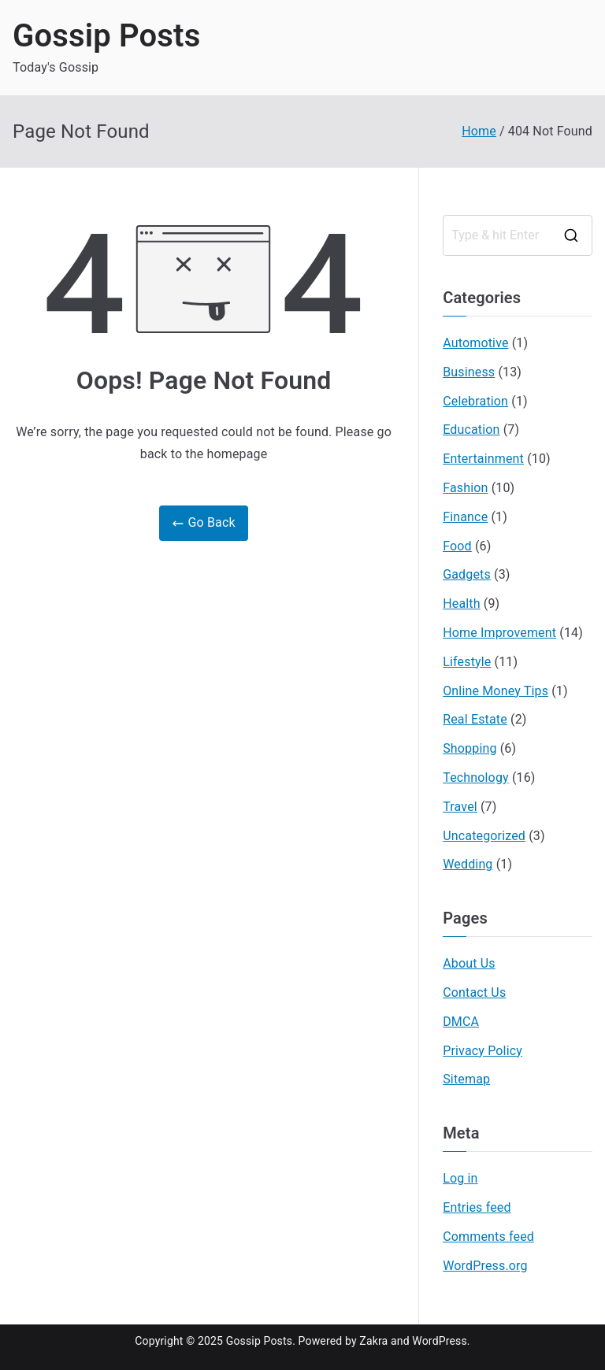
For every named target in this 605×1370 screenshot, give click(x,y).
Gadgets (467, 574)
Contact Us (474, 992)
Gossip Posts (106, 35)
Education (471, 429)
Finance (465, 516)
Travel (460, 806)
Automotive (475, 342)
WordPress (439, 1341)
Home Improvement (499, 632)
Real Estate (475, 719)
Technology (476, 777)
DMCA (461, 1021)
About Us (469, 963)
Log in (460, 1178)
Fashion (465, 487)
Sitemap (466, 1079)
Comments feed (488, 1236)
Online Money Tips (495, 690)
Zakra (373, 1341)
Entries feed (476, 1207)
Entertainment (483, 458)
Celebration (475, 401)
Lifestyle (467, 661)
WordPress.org (485, 1265)
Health (462, 603)
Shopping (469, 748)
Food (457, 546)
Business (469, 372)
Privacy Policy (482, 1050)
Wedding (467, 864)
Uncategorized (484, 835)
